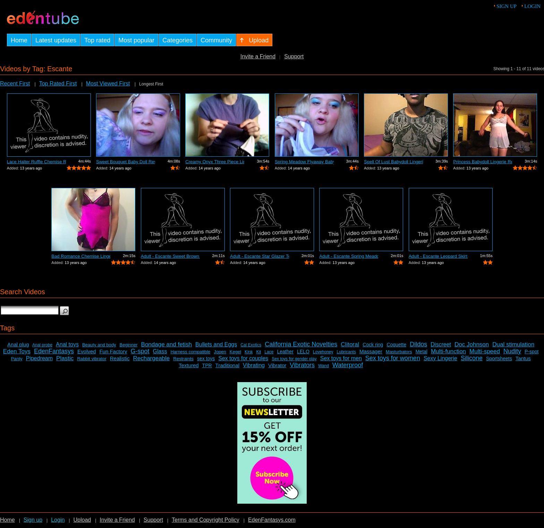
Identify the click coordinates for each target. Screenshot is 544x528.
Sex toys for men (341, 358)
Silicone (472, 358)
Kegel (235, 351)
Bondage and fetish (166, 344)
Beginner (129, 344)
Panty (16, 358)
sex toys (206, 358)
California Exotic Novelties (301, 344)
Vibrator (277, 365)
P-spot (531, 351)
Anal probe (42, 345)
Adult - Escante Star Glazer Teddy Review (259, 256)
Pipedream (39, 358)
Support (294, 56)
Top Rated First (58, 83)
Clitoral (350, 344)
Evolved (86, 351)
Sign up (506, 6)
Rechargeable (151, 358)
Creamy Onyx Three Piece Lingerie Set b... (214, 161)
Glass (160, 351)
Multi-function (448, 351)
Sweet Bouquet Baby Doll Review (125, 161)
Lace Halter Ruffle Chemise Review (36, 161)
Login (532, 6)
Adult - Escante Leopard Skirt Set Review (438, 256)
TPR (207, 365)
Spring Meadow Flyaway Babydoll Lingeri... (304, 161)
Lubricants (346, 351)
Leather (285, 351)
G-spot (139, 351)
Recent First (15, 83)
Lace (268, 351)
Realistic (120, 358)
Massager (370, 351)
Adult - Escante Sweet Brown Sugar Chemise (170, 256)
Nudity (512, 351)
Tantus (523, 358)
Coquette (396, 344)
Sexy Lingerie (440, 358)
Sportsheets (499, 358)
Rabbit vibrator (92, 358)
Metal (421, 351)
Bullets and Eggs (216, 344)
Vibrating (254, 365)
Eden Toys (17, 351)
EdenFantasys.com (272, 520)
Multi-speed (484, 351)
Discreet (441, 344)
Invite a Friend (257, 56)
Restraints (183, 358)
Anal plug (18, 344)
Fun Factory (113, 351)
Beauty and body (99, 344)
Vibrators (302, 365)
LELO (303, 351)
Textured (189, 365)
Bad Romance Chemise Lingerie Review (80, 256)
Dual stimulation (513, 344)
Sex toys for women (392, 358)
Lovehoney (323, 351)
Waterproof (347, 365)
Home (7, 520)
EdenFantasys (54, 351)
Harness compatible (190, 351)
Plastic (65, 358)
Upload (82, 520)
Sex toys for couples (243, 358)
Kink (249, 351)
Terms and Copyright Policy (205, 520)
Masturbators (399, 351)
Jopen (220, 351)
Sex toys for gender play (294, 358)
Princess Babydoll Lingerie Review (482, 161)
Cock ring (373, 344)
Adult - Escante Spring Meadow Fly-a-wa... (348, 256)
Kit (258, 351)
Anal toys (67, 344)
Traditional (227, 365)
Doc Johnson (471, 344)
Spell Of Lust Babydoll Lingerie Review (393, 161)
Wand (323, 365)
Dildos (418, 344)
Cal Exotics (250, 345)
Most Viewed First (108, 83)
